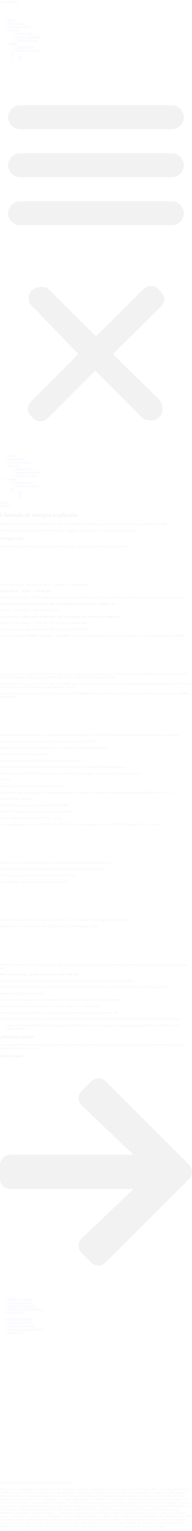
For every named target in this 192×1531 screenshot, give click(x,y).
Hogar (11, 20)
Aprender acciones (26, 40)
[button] (96, 258)
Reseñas (12, 43)
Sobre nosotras (16, 23)
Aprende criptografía (27, 36)
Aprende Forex (24, 33)
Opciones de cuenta (19, 26)
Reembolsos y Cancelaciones (25, 1309)
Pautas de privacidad (20, 1302)
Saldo (46, 597)
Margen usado (40, 546)
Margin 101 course (131, 1025)
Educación (14, 30)
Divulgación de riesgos (21, 1305)
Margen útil (85, 546)
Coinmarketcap (24, 47)
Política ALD (15, 1312)
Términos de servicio (20, 1299)
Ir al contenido (8, 1)
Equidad (71, 530)
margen (107, 1025)
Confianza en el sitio (27, 50)
